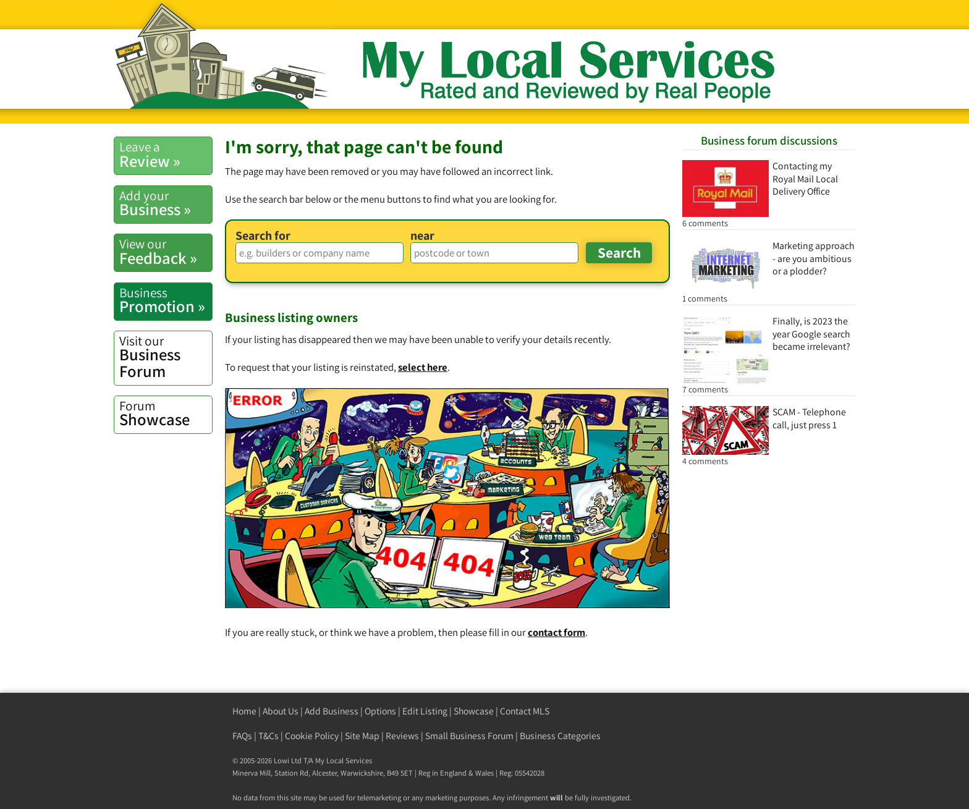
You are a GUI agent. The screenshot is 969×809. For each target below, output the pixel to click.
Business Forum (165, 357)
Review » (165, 154)
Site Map (362, 736)
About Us (280, 711)
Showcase (165, 413)
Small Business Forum (469, 736)
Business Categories (560, 736)
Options (380, 711)
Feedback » (165, 251)
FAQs (242, 736)
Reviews (402, 736)
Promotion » (165, 300)
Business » (165, 203)
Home (244, 711)
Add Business (331, 711)
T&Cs (268, 736)
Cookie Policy (312, 736)
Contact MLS (524, 711)
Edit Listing (424, 711)
